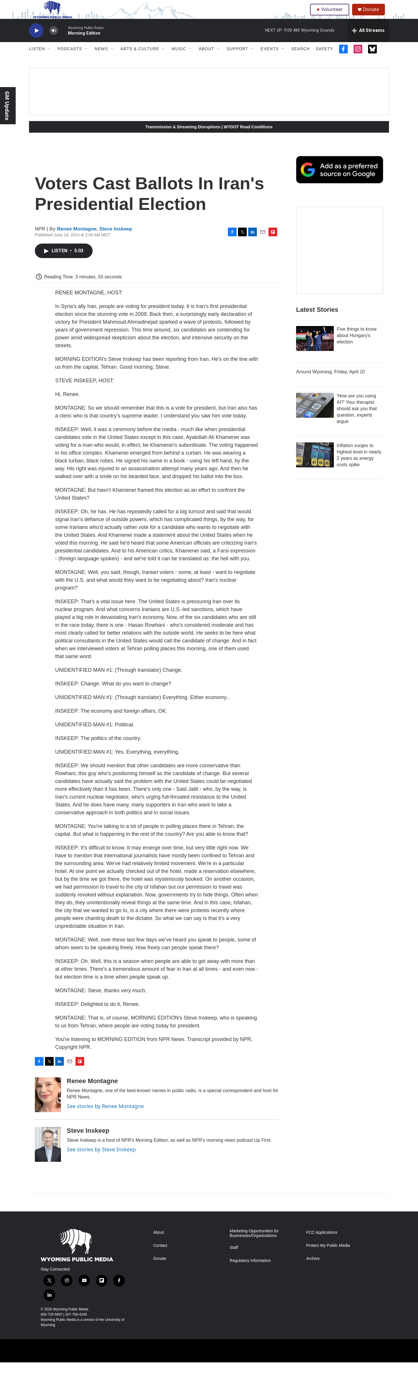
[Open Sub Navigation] (49, 60)
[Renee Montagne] (48, 1106)
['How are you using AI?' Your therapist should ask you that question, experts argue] (315, 416)
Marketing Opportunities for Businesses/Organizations (254, 1244)
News (101, 60)
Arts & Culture (139, 60)
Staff (234, 1259)
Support (237, 60)
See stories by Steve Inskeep (101, 1160)
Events (270, 60)
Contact (160, 1257)
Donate (374, 15)
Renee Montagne (77, 240)
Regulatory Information (250, 1272)
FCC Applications (321, 1244)
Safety (324, 60)
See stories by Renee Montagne (105, 1117)
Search (300, 60)
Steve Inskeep (115, 240)
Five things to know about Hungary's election (356, 347)
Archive (313, 1270)
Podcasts (69, 60)
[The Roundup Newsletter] (339, 262)
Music (179, 60)
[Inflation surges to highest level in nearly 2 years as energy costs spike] (315, 466)
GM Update (7, 105)
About (206, 60)
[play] (36, 42)
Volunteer (330, 15)
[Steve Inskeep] (48, 1156)
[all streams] (368, 42)
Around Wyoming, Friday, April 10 (330, 383)
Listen (37, 60)
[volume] (54, 42)
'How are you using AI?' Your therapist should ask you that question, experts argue (357, 420)
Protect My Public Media (328, 1257)
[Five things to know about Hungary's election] (315, 350)
